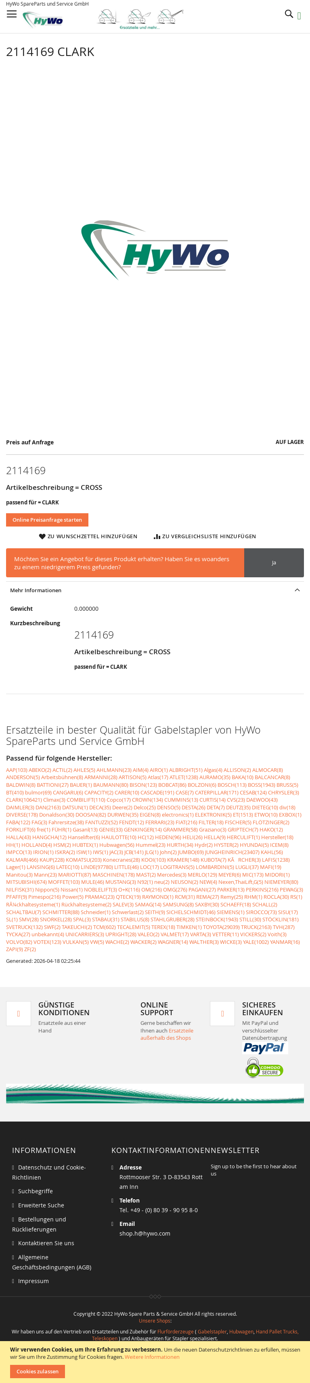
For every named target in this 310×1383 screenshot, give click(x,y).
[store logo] (109, 19)
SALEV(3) (123, 904)
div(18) (287, 807)
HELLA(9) (215, 837)
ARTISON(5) (133, 777)
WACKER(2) (143, 941)
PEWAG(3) (291, 889)
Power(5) (73, 896)
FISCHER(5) (238, 822)
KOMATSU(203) (84, 859)
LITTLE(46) (126, 867)
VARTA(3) (200, 934)
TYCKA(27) (18, 934)
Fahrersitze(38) (66, 822)
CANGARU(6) (68, 792)
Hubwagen (241, 1331)
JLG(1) (152, 852)
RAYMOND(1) (158, 896)
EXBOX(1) (290, 814)
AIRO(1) (159, 769)
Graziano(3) (212, 829)
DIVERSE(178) (22, 814)
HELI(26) (192, 837)
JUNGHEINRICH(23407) (232, 852)
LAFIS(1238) (276, 859)
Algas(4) (213, 769)
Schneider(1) (96, 912)
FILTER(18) (211, 822)
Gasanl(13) (85, 829)
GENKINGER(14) (143, 829)
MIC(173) (253, 874)
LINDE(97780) (97, 867)
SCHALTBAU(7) (23, 912)
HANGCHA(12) (49, 837)
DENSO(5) (168, 807)
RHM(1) (253, 896)
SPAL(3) (82, 919)
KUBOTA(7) (213, 859)
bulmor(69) (38, 792)
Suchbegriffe (35, 1191)
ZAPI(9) (14, 949)
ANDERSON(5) (23, 777)
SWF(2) (52, 927)
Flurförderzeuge (175, 1331)
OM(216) (151, 889)
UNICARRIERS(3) (84, 934)
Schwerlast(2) (128, 912)
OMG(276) (175, 889)
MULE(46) (92, 881)
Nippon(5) (47, 889)
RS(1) (296, 896)
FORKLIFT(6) (21, 829)
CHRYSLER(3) (283, 792)
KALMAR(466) (22, 859)
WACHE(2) (117, 941)
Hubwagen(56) (116, 844)
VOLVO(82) (19, 941)
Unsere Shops (154, 1320)
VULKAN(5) (76, 941)
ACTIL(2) (62, 769)
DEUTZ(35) (238, 807)
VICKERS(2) (253, 934)
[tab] (155, 590)
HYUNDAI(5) (254, 844)
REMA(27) (207, 896)
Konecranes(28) (121, 859)
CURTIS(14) (212, 799)
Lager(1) (15, 867)
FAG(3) (39, 822)
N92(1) (145, 881)
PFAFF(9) (16, 896)
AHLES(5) (84, 769)
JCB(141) (134, 852)
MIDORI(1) (277, 874)
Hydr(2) (204, 844)
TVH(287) (284, 927)
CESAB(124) (253, 792)
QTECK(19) (128, 896)
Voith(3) (277, 934)
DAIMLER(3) (20, 807)
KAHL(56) (272, 852)
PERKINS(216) (262, 889)
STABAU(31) (105, 919)
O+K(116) (129, 889)
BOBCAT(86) (172, 784)
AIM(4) (141, 769)
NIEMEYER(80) (281, 881)
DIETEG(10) (265, 807)
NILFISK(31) (20, 889)
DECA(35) (100, 807)
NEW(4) (208, 881)
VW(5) (97, 941)
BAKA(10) (242, 777)
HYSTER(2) (226, 844)
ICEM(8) (279, 844)
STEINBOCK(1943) (217, 919)
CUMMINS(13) (181, 799)
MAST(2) (146, 874)
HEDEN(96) (168, 837)
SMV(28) (29, 919)
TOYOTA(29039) (221, 927)
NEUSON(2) (184, 881)
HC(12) (146, 837)
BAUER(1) (81, 784)
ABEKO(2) (40, 769)
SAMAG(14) (148, 904)
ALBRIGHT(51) (186, 769)
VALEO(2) (148, 934)
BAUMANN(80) (110, 784)
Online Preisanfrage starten (47, 519)
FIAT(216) (186, 822)
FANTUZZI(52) (101, 822)
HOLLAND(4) (36, 844)
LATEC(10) (68, 867)
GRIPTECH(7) (243, 829)
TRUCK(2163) (256, 927)
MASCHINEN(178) (113, 874)
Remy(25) (231, 896)
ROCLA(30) (276, 896)
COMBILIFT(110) (86, 799)
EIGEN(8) (150, 814)
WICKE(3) (231, 941)
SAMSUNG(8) (178, 904)
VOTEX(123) (47, 941)
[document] (156, 1362)
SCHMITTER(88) (61, 912)
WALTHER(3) (204, 941)
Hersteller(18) (277, 837)
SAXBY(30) (207, 904)
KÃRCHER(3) (244, 859)
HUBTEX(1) (85, 844)
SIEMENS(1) (231, 912)
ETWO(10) (266, 814)
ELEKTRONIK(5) (213, 814)
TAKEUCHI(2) (77, 927)
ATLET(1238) (184, 777)
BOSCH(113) (232, 784)
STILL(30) (250, 919)
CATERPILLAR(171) (217, 792)
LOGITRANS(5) (177, 867)
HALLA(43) (18, 837)
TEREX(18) (163, 927)
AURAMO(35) (214, 777)
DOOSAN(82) (90, 814)
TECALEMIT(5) (133, 927)
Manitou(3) (19, 874)
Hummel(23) (150, 844)
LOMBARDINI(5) (215, 867)
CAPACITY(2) (98, 792)
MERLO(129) (202, 874)
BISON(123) (143, 784)
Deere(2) (122, 807)
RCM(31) (185, 896)
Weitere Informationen (152, 1356)
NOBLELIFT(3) (100, 889)
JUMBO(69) (191, 852)
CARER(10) (127, 792)
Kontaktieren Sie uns (46, 1243)
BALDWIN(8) (21, 784)
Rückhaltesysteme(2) (86, 904)
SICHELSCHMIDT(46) (191, 912)
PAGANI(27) (202, 889)
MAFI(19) (270, 867)
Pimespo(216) (44, 896)
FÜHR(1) (61, 829)
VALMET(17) (175, 934)
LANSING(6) (41, 867)
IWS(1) (100, 852)
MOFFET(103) (64, 881)
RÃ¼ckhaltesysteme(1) (33, 904)
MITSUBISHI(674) (26, 881)
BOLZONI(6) (202, 784)
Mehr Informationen (35, 590)
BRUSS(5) (287, 784)
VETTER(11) (225, 934)
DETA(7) (216, 807)
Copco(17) (119, 799)
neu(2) (162, 881)
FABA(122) (18, 822)
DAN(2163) (48, 807)
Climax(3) (54, 799)
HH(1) (13, 844)
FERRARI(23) (159, 822)
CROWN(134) (147, 799)
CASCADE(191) (157, 792)
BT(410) (15, 792)
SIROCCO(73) (261, 912)
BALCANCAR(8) (272, 777)
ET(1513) (243, 814)
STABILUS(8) (135, 919)
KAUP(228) (52, 859)
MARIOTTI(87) (74, 874)
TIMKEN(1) (189, 927)
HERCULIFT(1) (243, 837)
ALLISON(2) (237, 769)
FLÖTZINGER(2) (271, 822)
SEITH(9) (155, 912)
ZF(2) (30, 949)
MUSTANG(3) (120, 881)
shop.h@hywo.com (144, 1233)
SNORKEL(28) (56, 919)
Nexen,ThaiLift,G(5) (240, 881)
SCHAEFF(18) (235, 904)
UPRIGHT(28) (120, 934)
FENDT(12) (131, 822)
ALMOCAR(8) (267, 769)
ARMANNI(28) (100, 777)
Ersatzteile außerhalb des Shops (166, 1034)
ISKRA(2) (65, 852)
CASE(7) (185, 792)
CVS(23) (236, 799)
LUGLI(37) (247, 867)
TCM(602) (104, 927)
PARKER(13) (231, 889)
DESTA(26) (193, 807)
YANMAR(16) (285, 941)
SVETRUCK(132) (24, 927)
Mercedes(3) (171, 874)
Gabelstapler (212, 1331)
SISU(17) (288, 912)
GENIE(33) (111, 829)
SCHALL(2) (264, 904)
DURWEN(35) (122, 814)
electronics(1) (178, 814)
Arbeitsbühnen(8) (62, 777)
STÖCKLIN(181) (280, 919)
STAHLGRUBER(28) (173, 919)
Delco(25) (145, 807)
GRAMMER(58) (180, 829)
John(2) (168, 852)
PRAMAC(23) (100, 896)
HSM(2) (62, 844)
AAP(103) (16, 769)
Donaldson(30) (56, 814)
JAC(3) (116, 852)
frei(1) (43, 829)
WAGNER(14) (173, 941)
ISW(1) (84, 852)
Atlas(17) (158, 777)
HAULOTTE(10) (118, 837)
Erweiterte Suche (41, 1205)
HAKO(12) (271, 829)
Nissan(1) (72, 889)
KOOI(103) (153, 859)
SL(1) (12, 919)
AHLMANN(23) (114, 769)
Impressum (33, 1281)
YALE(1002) (256, 941)
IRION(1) (43, 852)
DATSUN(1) (75, 807)
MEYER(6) (229, 874)
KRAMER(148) (183, 859)
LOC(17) (149, 867)
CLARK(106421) (24, 799)
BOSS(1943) (261, 784)
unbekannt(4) (47, 934)
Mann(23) (45, 874)
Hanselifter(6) (84, 837)
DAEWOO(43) (262, 799)
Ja (274, 562)
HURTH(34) (180, 844)
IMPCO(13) (19, 852)
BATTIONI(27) (53, 784)
